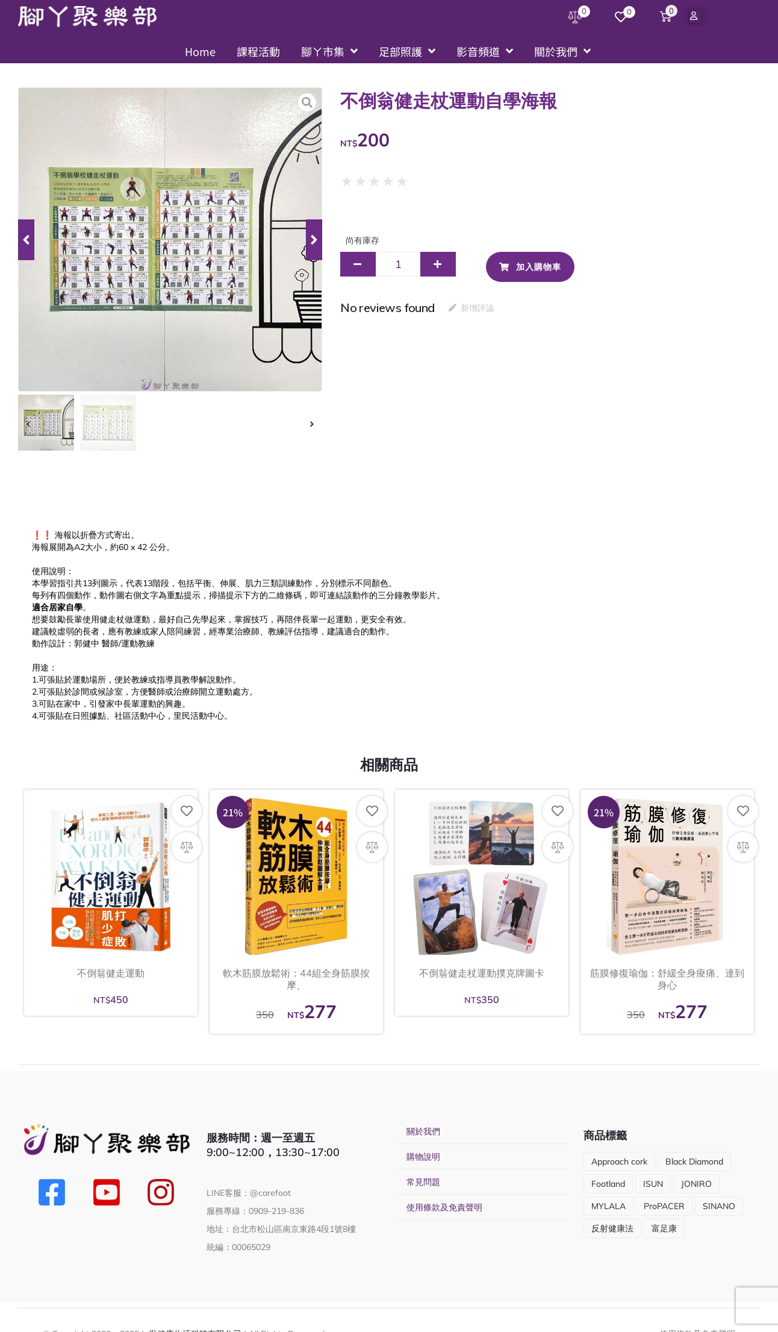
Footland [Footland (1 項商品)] (608, 1183)
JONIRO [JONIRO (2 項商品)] (696, 1183)
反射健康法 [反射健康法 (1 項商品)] (612, 1228)
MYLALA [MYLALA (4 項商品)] (608, 1206)
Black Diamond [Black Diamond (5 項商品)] (694, 1161)
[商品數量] (398, 264)
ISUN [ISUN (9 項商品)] (653, 1183)
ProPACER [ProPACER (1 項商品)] (664, 1206)
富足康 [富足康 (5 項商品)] (664, 1228)
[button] (26, 239)
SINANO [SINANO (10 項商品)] (719, 1206)
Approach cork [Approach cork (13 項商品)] (619, 1161)
